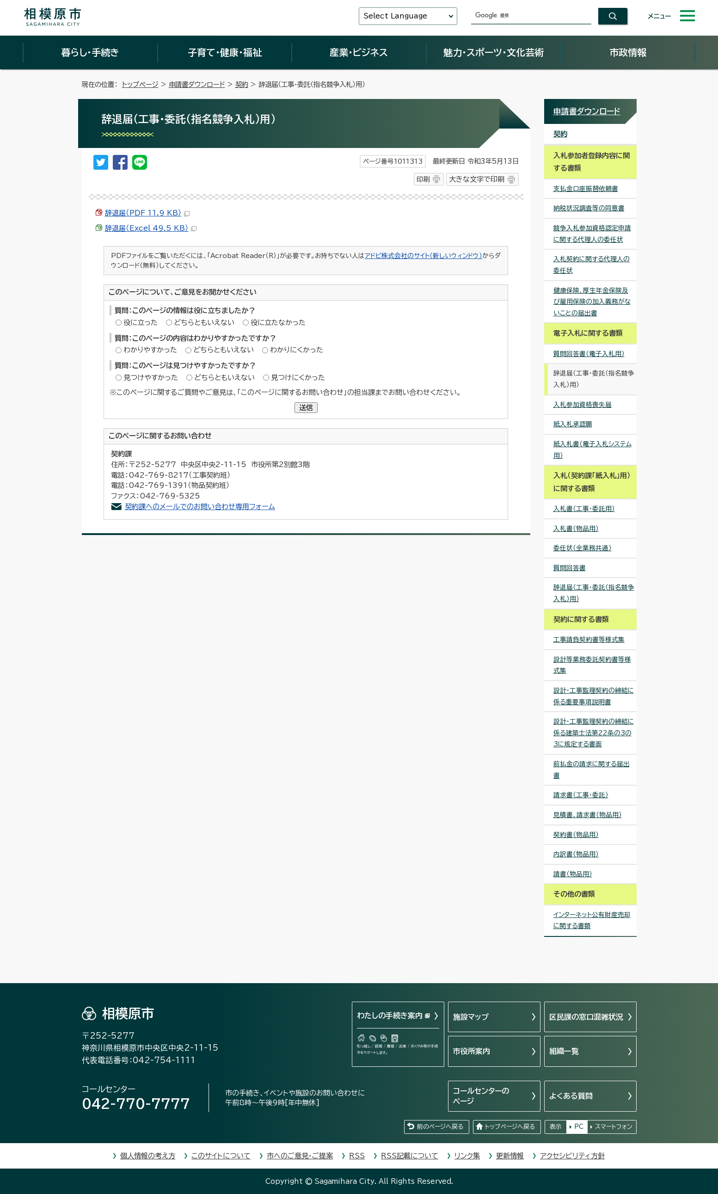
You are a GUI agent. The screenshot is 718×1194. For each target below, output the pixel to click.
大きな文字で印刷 (476, 179)
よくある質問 (571, 1096)
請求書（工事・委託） (580, 795)
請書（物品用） (572, 874)
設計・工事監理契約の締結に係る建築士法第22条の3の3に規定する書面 (593, 732)
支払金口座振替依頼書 (585, 188)
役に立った (140, 322)
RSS (357, 1155)
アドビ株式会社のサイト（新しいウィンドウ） (423, 255)
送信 (306, 407)
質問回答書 (569, 568)
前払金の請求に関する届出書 (591, 770)
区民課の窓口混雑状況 (586, 1017)
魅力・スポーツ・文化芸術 (493, 52)
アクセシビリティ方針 (572, 1155)
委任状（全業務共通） (582, 548)
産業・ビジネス (359, 52)
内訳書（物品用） (576, 854)
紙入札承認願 (572, 424)
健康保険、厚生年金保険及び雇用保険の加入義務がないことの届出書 (592, 301)
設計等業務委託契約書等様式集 (592, 665)
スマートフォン (613, 1127)
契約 (241, 84)
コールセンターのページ (481, 1096)
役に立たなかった (278, 322)
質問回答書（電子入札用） (589, 354)
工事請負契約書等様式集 (589, 639)
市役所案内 (471, 1051)
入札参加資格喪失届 (582, 404)
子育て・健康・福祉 (225, 52)
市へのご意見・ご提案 (300, 1155)
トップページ (140, 84)
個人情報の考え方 (147, 1155)
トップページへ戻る (510, 1127)
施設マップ (471, 1017)
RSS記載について (409, 1155)
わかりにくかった (296, 349)
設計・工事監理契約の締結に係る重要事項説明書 (593, 696)
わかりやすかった (150, 349)
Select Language (395, 15)
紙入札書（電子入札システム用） (592, 450)
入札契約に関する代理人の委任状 (591, 265)
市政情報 (627, 52)
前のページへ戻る (440, 1127)
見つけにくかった (298, 377)
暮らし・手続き (90, 52)
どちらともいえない (204, 322)
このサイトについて (221, 1155)
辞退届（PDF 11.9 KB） (147, 212)
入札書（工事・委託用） (584, 508)
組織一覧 (564, 1051)
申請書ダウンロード (197, 84)
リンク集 (467, 1155)
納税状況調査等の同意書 (589, 208)
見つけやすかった (150, 377)
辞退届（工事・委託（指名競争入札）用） (593, 593)
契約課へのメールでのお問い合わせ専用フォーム (200, 506)
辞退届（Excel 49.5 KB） (150, 228)
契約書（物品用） (576, 834)
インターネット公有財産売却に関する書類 (592, 920)
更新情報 (510, 1155)
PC (578, 1127)
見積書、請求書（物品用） (587, 815)
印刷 (423, 179)
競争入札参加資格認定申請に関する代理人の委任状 (592, 234)
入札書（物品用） (576, 528)
